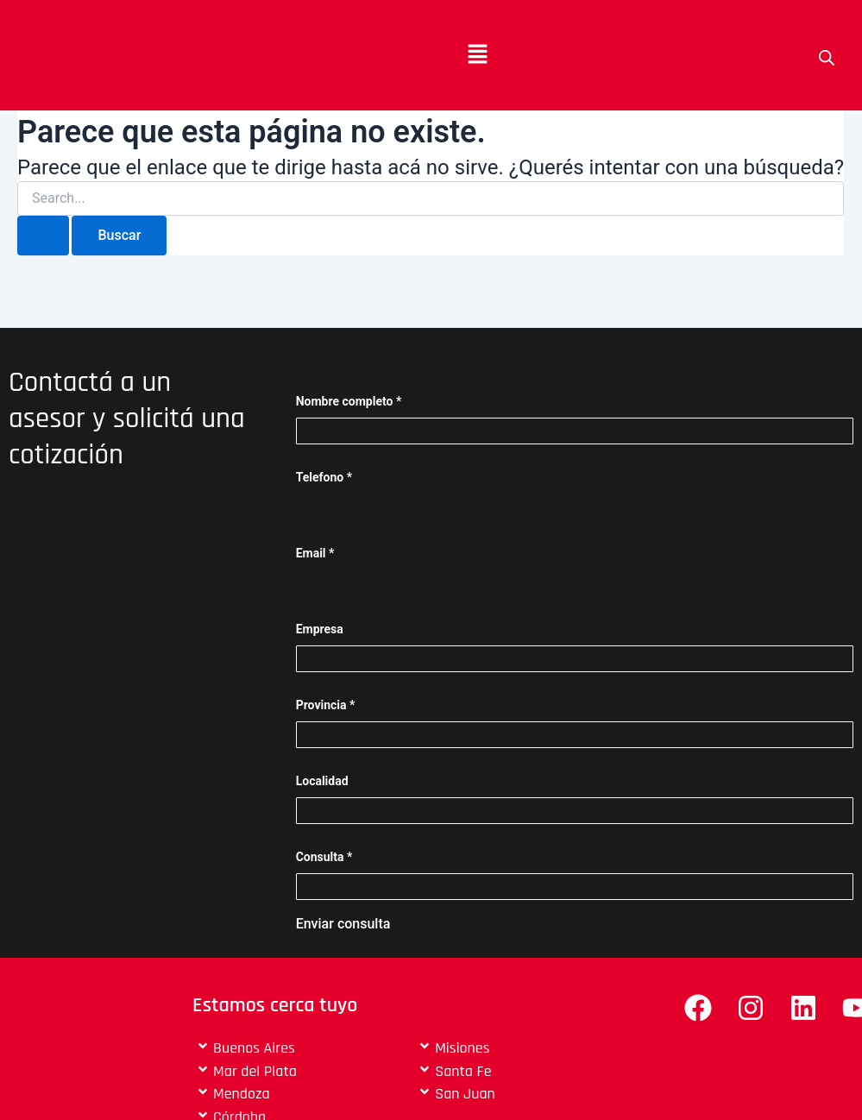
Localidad (322, 781)
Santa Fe (463, 1071)
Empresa (319, 629)
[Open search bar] (826, 58)
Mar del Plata (255, 1071)
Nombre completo (349, 401)
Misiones (462, 1048)
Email (315, 553)
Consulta (324, 857)
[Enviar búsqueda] (43, 235)
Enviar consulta (343, 924)
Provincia (325, 705)
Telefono (324, 477)
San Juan (465, 1094)
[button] (477, 55)
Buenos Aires (254, 1048)
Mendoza (241, 1094)
